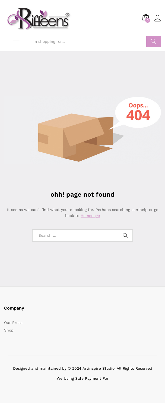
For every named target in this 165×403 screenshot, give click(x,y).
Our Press (13, 322)
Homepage (90, 215)
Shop (9, 330)
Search (153, 41)
